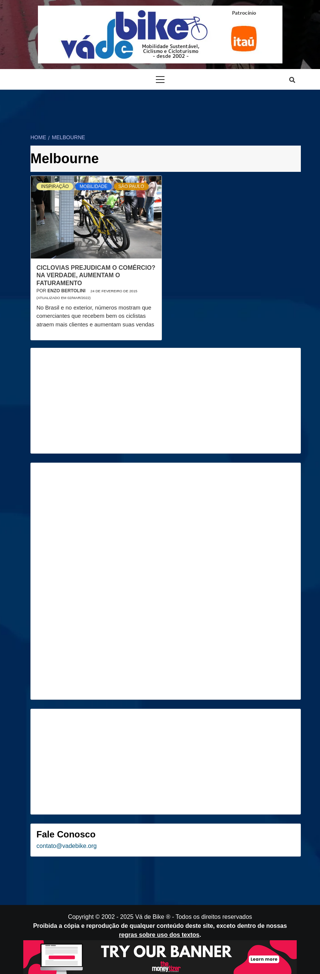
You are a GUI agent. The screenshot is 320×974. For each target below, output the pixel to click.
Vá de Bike (149, 917)
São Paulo (131, 186)
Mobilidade (93, 186)
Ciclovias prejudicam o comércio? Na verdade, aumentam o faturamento (95, 276)
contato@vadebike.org (66, 846)
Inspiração (55, 186)
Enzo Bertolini (66, 290)
